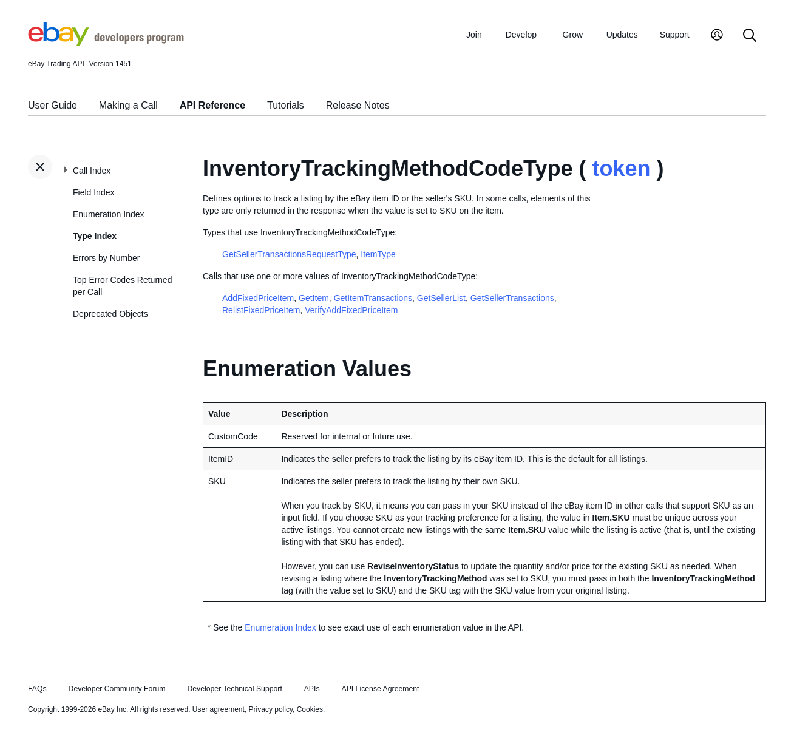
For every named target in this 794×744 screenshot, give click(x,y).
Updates (622, 34)
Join (474, 34)
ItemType (378, 254)
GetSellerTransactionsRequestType (289, 254)
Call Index (91, 170)
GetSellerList (441, 298)
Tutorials (285, 105)
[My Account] (716, 36)
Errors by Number (106, 258)
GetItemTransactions (373, 298)
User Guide (52, 105)
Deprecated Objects (110, 314)
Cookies (310, 709)
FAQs (37, 689)
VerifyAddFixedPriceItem (351, 310)
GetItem (314, 298)
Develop (521, 34)
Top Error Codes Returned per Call (122, 286)
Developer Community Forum (117, 689)
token (621, 168)
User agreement (218, 709)
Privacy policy (271, 709)
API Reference (213, 105)
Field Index (93, 192)
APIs (312, 689)
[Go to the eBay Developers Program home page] (106, 43)
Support (675, 34)
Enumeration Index (108, 214)
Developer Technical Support (234, 689)
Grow (573, 34)
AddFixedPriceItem (258, 298)
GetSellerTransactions (512, 298)
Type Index (95, 236)
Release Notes (358, 105)
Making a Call (128, 105)
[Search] (749, 36)
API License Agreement (380, 689)
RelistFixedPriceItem (261, 310)
